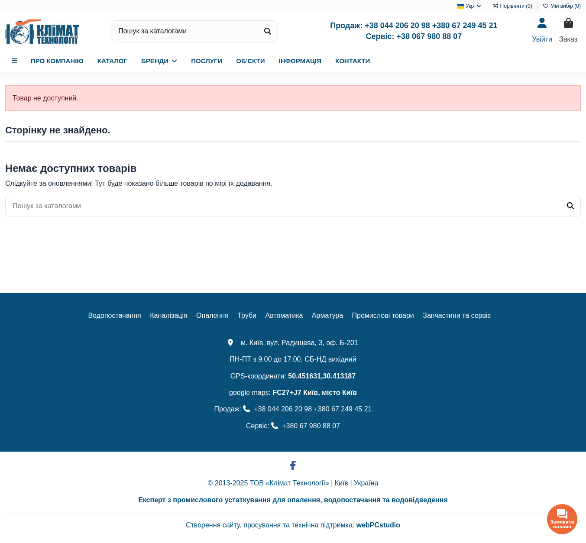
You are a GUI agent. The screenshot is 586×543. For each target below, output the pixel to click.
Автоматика (284, 315)
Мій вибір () (562, 6)
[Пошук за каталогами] (267, 31)
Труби (246, 315)
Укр (469, 6)
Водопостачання (114, 315)
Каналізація (168, 315)
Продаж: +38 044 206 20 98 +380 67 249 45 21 (293, 409)
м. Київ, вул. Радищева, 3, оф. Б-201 (293, 342)
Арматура (327, 315)
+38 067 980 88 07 (429, 36)
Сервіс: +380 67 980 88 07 (293, 426)
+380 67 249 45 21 (465, 25)
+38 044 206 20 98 (397, 25)
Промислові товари (383, 315)
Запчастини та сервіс (457, 315)
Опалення (212, 315)
